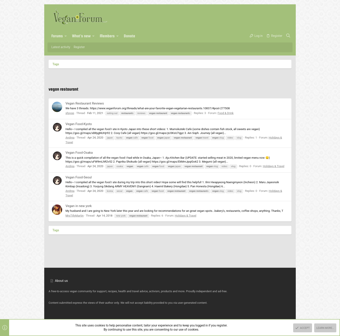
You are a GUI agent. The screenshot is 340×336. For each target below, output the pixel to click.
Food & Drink (226, 113)
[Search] (288, 36)
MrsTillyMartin (74, 215)
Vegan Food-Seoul (78, 177)
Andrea (69, 137)
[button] (65, 36)
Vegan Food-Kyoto (78, 124)
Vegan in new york (78, 206)
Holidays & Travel (273, 166)
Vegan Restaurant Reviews (84, 103)
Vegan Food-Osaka (79, 153)
